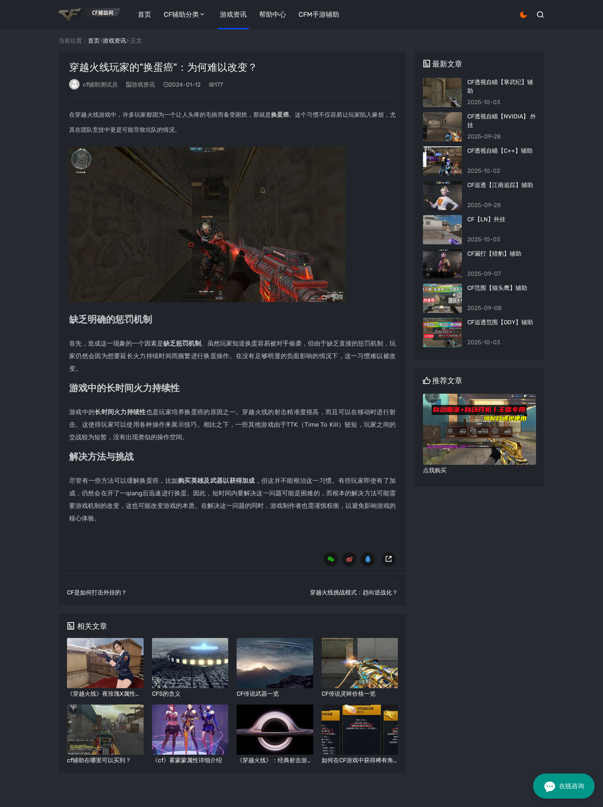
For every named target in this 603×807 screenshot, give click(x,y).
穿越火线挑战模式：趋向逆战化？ (354, 592)
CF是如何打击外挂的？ (97, 592)
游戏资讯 (233, 14)
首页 (144, 14)
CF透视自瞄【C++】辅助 (500, 150)
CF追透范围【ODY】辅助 (500, 322)
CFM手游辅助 (319, 14)
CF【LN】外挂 (486, 219)
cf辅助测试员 (100, 84)
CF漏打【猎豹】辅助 (494, 253)
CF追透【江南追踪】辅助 (500, 185)
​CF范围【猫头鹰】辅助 (497, 288)
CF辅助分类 (181, 14)
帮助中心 (272, 14)
